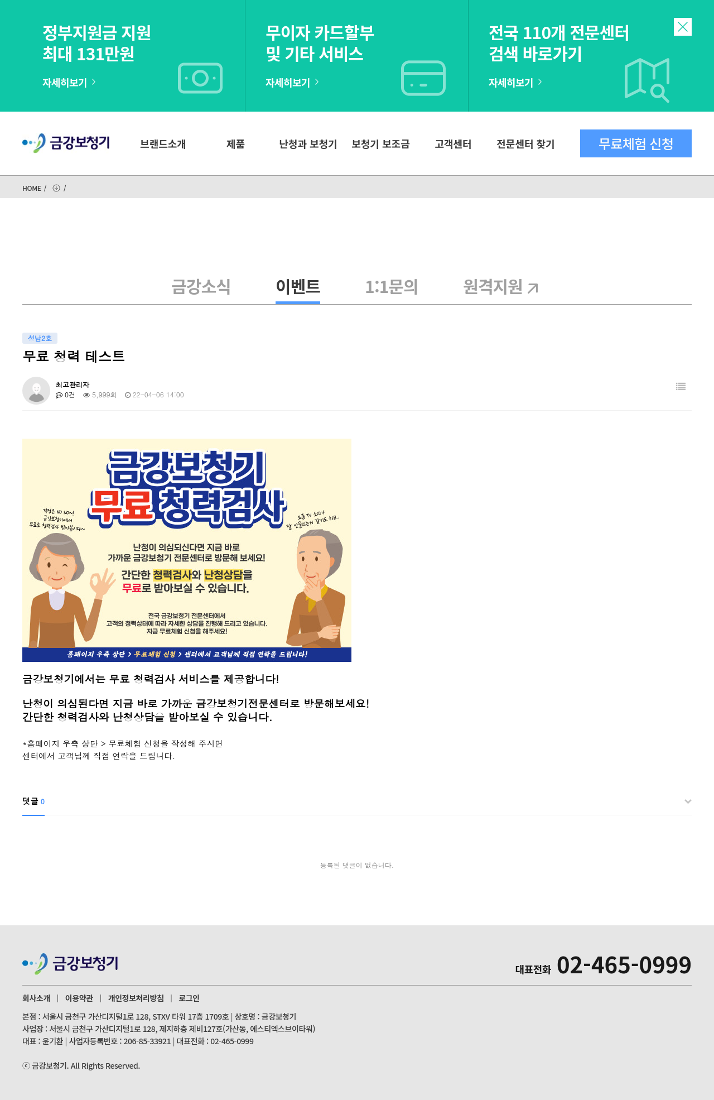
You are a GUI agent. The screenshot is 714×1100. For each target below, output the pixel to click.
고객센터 (453, 143)
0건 (65, 394)
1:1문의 (391, 285)
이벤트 (298, 285)
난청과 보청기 (308, 143)
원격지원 (503, 285)
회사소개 (36, 997)
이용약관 (79, 997)
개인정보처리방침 (136, 997)
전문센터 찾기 (525, 143)
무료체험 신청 (636, 143)
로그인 (188, 997)
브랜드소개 (163, 143)
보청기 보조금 (380, 143)
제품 (235, 143)
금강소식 (201, 285)
